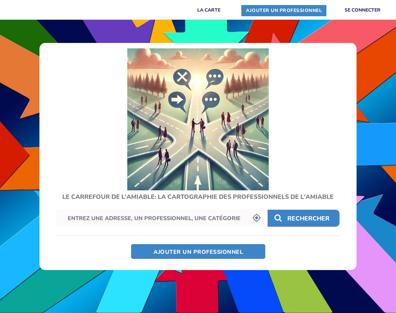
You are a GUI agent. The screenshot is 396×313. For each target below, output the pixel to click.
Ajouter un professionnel (198, 252)
